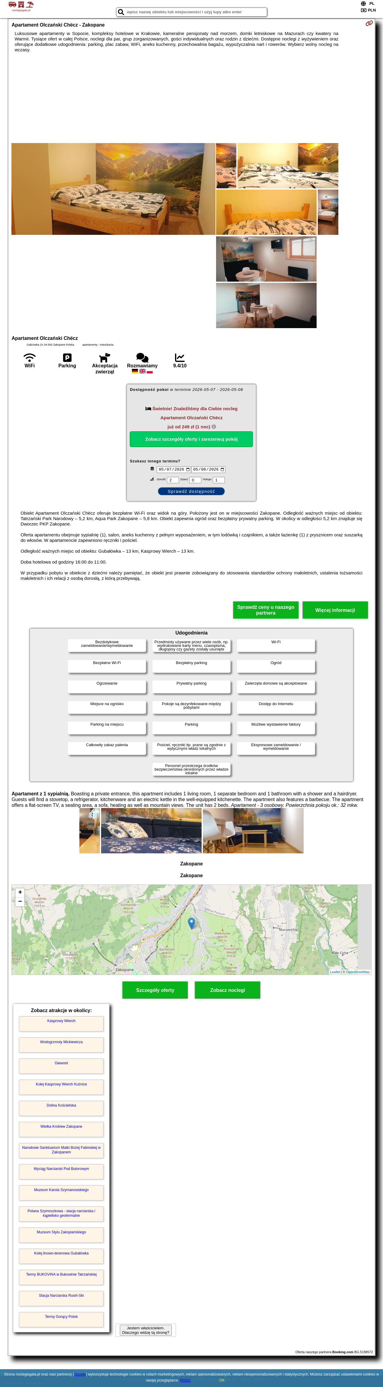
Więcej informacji (335, 610)
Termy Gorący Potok (61, 1317)
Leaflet (335, 972)
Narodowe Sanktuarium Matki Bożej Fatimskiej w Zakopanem (61, 1150)
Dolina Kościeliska (61, 1105)
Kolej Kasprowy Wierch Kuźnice (61, 1084)
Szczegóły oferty (155, 990)
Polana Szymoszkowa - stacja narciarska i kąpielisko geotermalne (61, 1213)
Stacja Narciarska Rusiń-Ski (61, 1295)
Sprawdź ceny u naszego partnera (265, 610)
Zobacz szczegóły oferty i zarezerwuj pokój (191, 439)
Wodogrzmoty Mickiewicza (61, 1042)
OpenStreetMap (358, 972)
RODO (185, 1380)
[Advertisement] (191, 98)
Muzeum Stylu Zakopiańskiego (61, 1232)
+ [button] (20, 892)
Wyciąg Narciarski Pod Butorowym (61, 1169)
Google (80, 1374)
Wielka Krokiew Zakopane (61, 1126)
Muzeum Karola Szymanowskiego (61, 1190)
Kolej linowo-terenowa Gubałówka (61, 1253)
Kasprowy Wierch (61, 1021)
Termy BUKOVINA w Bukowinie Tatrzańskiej (61, 1274)
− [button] (20, 901)
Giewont (61, 1063)
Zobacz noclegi (227, 990)
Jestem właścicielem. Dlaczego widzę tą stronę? (145, 1330)
